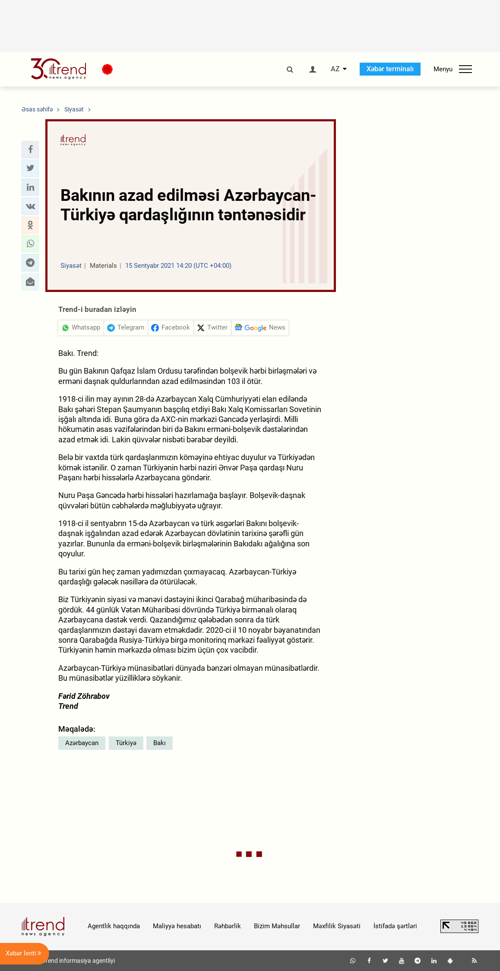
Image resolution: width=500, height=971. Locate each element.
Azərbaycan (81, 743)
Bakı (159, 743)
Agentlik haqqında (114, 926)
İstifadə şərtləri (395, 926)
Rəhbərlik (227, 926)
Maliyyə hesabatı (177, 926)
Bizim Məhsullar (277, 926)
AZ (335, 69)
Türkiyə (126, 743)
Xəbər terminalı (390, 69)
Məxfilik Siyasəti (337, 926)
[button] (30, 149)
